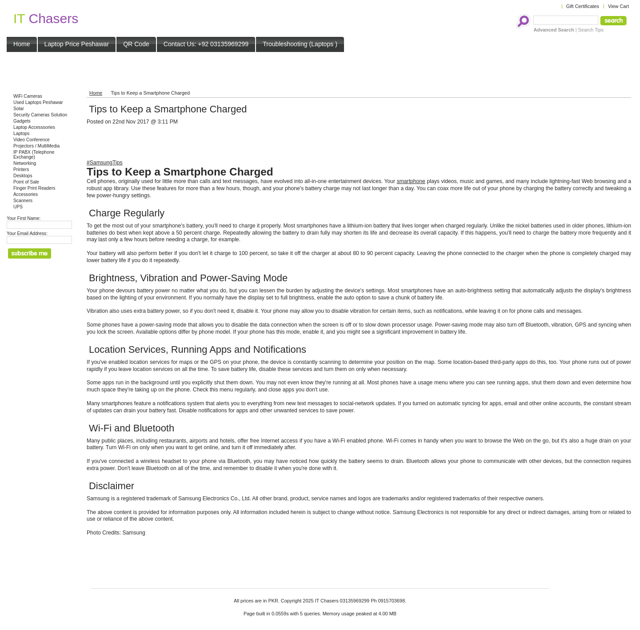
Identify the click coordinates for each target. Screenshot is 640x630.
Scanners (22, 200)
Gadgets (22, 121)
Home (95, 93)
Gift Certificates (582, 6)
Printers (21, 169)
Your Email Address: (27, 233)
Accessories (25, 194)
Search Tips (591, 29)
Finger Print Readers (34, 188)
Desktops (22, 175)
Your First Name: (23, 218)
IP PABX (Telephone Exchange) (33, 154)
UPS (18, 206)
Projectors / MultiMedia (36, 146)
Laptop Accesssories (34, 127)
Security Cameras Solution (40, 114)
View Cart (618, 6)
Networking (24, 163)
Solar (18, 108)
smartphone (411, 181)
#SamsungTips (105, 162)
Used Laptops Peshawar (38, 102)
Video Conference (31, 139)
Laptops (21, 133)
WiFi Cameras (27, 96)
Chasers (45, 18)
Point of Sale (26, 181)
